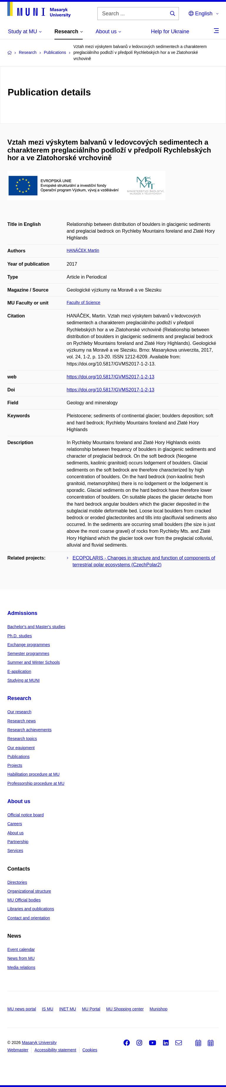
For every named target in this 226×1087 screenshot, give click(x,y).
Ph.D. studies (19, 635)
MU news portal (21, 1009)
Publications (18, 756)
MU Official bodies (24, 900)
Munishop (158, 1009)
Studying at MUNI (23, 680)
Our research (19, 711)
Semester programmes (28, 653)
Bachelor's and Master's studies (36, 626)
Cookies (89, 1050)
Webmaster (17, 1050)
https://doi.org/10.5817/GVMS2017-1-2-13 (110, 376)
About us (18, 801)
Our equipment (21, 747)
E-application (19, 671)
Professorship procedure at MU (35, 783)
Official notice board (25, 815)
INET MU (67, 1009)
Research (19, 698)
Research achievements (29, 729)
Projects (14, 765)
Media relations (21, 967)
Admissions (22, 613)
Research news (21, 721)
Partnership (18, 841)
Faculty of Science (83, 302)
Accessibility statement (55, 1050)
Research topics (22, 738)
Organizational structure (29, 891)
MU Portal (91, 1009)
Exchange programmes (28, 644)
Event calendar (21, 949)
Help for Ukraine (170, 31)
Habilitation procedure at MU (33, 774)
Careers (14, 823)
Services (15, 850)
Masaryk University (39, 1042)
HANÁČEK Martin (83, 250)
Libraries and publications (30, 908)
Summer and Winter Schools (33, 662)
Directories (17, 882)
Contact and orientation (28, 918)
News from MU (21, 958)
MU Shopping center (125, 1009)
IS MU (47, 1009)
